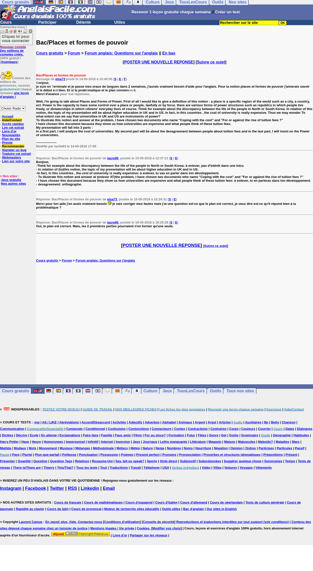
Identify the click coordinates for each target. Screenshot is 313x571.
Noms (188, 448)
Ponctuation (88, 455)
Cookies (143, 528)
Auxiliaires (253, 422)
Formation (176, 435)
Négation (221, 448)
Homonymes (53, 442)
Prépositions (273, 455)
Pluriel (27, 455)
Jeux (167, 391)
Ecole (34, 435)
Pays (15, 455)
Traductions (119, 467)
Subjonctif (188, 461)
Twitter (57, 488)
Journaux (150, 442)
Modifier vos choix (166, 528)
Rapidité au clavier (30, 509)
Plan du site (11, 139)
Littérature (198, 442)
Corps (234, 429)
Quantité (24, 461)
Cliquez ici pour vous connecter (16, 38)
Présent (291, 455)
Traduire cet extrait (16, 154)
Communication (12, 429)
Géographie (282, 435)
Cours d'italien (166, 502)
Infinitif (93, 442)
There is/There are (27, 467)
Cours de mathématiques (103, 502)
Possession (109, 455)
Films (137, 435)
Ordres (250, 448)
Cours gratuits (49, 53)
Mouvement (48, 448)
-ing (36, 422)
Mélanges (83, 448)
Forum (74, 53)
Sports (152, 461)
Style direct (168, 461)
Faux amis (123, 435)
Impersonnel (75, 442)
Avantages (9, 62)
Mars (295, 442)
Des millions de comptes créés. (13, 50)
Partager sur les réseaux (148, 535)
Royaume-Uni (102, 461)
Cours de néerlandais (226, 502)
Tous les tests (86, 467)
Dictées (7, 435)
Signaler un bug (14, 150)
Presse (7, 142)
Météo (135, 448)
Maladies (282, 442)
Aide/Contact (12, 120)
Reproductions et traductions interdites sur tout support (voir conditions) (232, 522)
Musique (66, 448)
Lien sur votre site (16, 161)
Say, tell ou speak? (130, 461)
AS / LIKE (49, 422)
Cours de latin (58, 509)
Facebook (35, 488)
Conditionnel (95, 429)
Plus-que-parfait (47, 455)
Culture (150, 391)
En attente (49, 435)
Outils (215, 391)
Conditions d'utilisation (122, 522)
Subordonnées (209, 461)
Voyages (246, 467)
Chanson (289, 422)
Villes (217, 467)
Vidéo (206, 467)
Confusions (117, 429)
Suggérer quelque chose (243, 461)
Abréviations (69, 422)
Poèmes (127, 455)
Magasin (214, 442)
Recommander (13, 146)
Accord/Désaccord (95, 422)
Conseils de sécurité (158, 522)
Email (109, 488)
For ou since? (155, 435)
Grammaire (249, 435)
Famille (106, 435)
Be (266, 422)
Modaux (20, 448)
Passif (299, 448)
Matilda (5, 448)
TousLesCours (191, 391)
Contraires (218, 429)
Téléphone (152, 467)
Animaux (185, 422)
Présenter (7, 461)
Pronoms (169, 455)
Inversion (123, 442)
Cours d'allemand (193, 502)
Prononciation (190, 455)
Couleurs (248, 429)
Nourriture (203, 448)
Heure (36, 442)
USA (165, 467)
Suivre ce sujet (211, 62)
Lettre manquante (173, 442)
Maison (229, 442)
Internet (107, 442)
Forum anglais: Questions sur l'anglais (121, 53)
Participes (266, 448)
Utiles (119, 22)
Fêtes (202, 435)
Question (40, 461)
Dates (289, 429)
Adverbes (152, 422)
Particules (284, 448)
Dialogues (304, 429)
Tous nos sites (240, 391)
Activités (119, 422)
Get (224, 435)
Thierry (48, 467)
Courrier (264, 429)
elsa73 (60, 79)
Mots (32, 448)
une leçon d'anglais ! (14, 95)
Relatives (82, 461)
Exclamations (69, 435)
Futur (191, 435)
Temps (290, 461)
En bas (168, 53)
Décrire (21, 435)
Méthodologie (103, 448)
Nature (148, 448)
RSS (72, 488)
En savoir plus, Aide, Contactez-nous (73, 522)
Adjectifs (135, 422)
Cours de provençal (86, 509)
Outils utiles (171, 509)
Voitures (230, 467)
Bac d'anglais (193, 509)
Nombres (174, 448)
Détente (83, 22)
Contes (179, 429)
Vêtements (263, 467)
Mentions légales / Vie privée (112, 528)
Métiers (122, 448)
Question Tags (61, 461)
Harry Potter (9, 442)
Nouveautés (11, 135)
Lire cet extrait (13, 127)
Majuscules (246, 442)
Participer (47, 22)
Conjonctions (138, 429)
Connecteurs (161, 429)
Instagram (10, 488)
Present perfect (148, 455)
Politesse (69, 455)
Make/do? (265, 442)
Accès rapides (13, 124)
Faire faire (90, 435)
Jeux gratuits (11, 180)
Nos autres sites (13, 183)
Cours (6, 22)
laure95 (112, 158)
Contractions (198, 429)
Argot (212, 422)
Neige (160, 448)
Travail (136, 467)
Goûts (234, 435)
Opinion (236, 448)
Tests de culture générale (264, 502)
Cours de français (67, 502)
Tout (103, 467)
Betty (275, 422)
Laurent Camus (30, 522)
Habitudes (301, 435)
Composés (74, 429)
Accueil (7, 116)
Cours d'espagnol (139, 502)
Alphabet (169, 422)
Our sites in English (221, 509)
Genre (214, 435)
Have (25, 442)
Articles (225, 422)
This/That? (65, 467)
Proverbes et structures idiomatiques (232, 455)
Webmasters (11, 157)
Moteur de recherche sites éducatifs (131, 509)
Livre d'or (9, 131)
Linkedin (90, 488)
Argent (200, 422)
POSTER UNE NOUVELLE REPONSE (158, 62)
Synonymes (273, 461)
